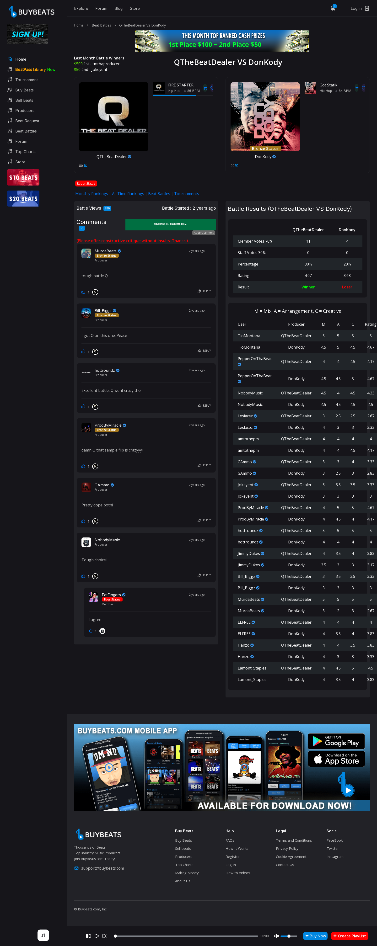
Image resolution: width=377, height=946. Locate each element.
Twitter (333, 848)
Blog (118, 8)
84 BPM (343, 90)
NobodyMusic (107, 539)
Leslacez (245, 416)
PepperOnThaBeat (255, 358)
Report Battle (86, 183)
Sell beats (183, 848)
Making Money (187, 872)
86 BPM (192, 90)
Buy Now (315, 936)
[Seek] (186, 936)
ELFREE (244, 622)
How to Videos (238, 872)
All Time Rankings (128, 193)
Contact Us (285, 864)
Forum (101, 8)
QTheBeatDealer (114, 156)
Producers (183, 856)
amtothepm (248, 438)
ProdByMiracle (108, 425)
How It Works (237, 848)
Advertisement (204, 233)
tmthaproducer (106, 63)
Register (233, 856)
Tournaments (186, 193)
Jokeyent (99, 69)
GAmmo (102, 485)
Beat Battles (101, 25)
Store (135, 8)
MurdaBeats (106, 251)
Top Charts (184, 864)
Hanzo (243, 645)
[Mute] (276, 936)
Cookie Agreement (291, 856)
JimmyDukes (249, 553)
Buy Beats (183, 840)
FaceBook (335, 840)
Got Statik (328, 85)
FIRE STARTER (181, 85)
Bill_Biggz (103, 310)
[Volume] (288, 936)
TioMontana (249, 335)
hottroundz (105, 370)
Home (79, 25)
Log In (231, 864)
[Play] (97, 936)
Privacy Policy (287, 848)
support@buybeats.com (99, 868)
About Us (182, 880)
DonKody (265, 156)
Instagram (335, 856)
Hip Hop (174, 90)
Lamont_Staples (252, 668)
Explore (81, 8)
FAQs (230, 840)
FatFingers (111, 594)
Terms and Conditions (294, 840)
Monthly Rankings (91, 193)
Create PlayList (350, 936)
